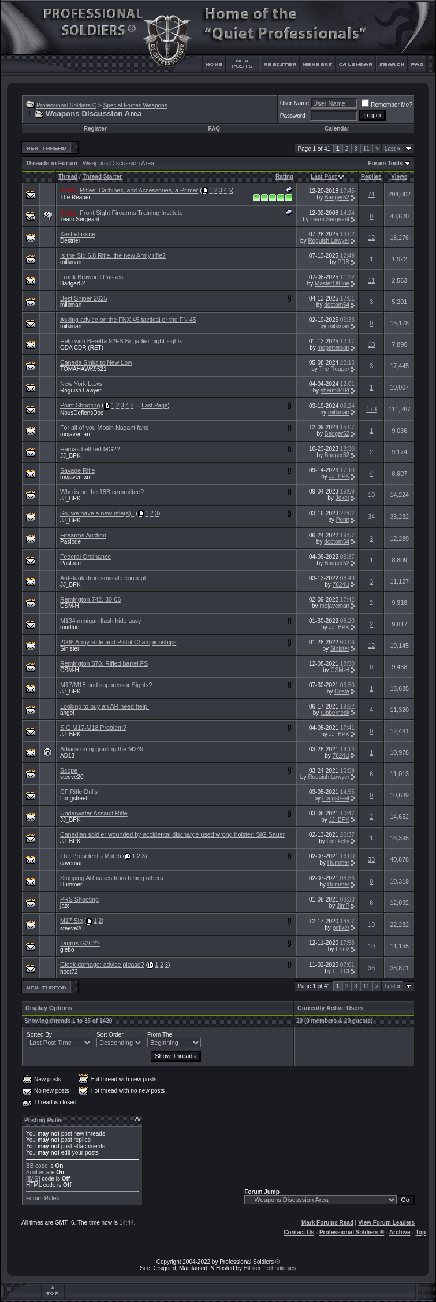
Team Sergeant (79, 219)
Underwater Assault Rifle (94, 813)
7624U (341, 584)
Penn (342, 520)
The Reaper (75, 197)
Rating (284, 176)
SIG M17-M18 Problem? (93, 727)
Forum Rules (42, 1198)
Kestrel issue (77, 234)
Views (399, 176)
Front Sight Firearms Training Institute (131, 212)
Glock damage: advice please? (102, 964)
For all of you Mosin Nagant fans (104, 427)
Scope (68, 770)
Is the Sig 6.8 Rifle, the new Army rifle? (113, 255)
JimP (343, 906)
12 (371, 237)
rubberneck (335, 713)
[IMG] (33, 1178)
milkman (70, 262)
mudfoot (70, 627)
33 (371, 859)
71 (371, 194)
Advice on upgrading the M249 (102, 748)
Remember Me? (387, 105)
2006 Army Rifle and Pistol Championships (118, 642)
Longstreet (73, 798)
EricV (342, 949)
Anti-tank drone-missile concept (103, 577)
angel (67, 713)
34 (371, 516)
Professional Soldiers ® (66, 105)
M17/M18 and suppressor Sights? (106, 684)
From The (159, 1035)
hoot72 (69, 972)
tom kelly (338, 841)
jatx (64, 906)
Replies (371, 176)
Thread (67, 176)
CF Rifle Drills (79, 791)
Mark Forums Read (327, 1222)
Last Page (154, 405)
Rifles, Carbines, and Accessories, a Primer (139, 190)
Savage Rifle (77, 470)
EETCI (341, 971)
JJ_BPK (70, 455)
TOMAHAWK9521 (83, 369)
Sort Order (110, 1035)
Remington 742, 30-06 (90, 599)
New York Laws (81, 383)
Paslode (70, 542)
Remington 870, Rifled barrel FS (104, 663)
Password (292, 116)
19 (371, 924)
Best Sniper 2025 (83, 298)
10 (371, 344)
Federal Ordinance (85, 556)
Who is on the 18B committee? (102, 491)
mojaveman (75, 434)
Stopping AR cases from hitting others (111, 877)
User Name (295, 103)
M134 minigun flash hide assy (100, 620)
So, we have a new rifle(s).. (97, 513)
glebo (67, 950)
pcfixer (341, 928)
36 (371, 968)
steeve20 (72, 777)
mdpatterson (334, 347)
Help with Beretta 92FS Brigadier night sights (121, 340)
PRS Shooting (79, 899)
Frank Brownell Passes (91, 276)
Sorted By (39, 1035)
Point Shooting (80, 405)
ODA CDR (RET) (81, 347)
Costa (341, 691)
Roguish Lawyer (328, 241)
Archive (400, 1232)
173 (371, 409)
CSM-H (69, 606)
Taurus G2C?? (80, 943)
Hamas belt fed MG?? (90, 449)
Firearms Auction (83, 535)
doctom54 (336, 305)
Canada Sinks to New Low (96, 362)
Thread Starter (102, 176)
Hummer (338, 862)
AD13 (67, 755)
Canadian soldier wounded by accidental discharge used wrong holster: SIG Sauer (172, 834)
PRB (344, 262)
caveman (72, 863)
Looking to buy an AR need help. (104, 706)
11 (366, 149)
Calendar (337, 128)
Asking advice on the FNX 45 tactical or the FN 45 (128, 319)
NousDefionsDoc (81, 413)
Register (95, 128)
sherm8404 (335, 390)
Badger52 (337, 197)
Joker (342, 498)
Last (392, 149)
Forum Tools (385, 163)
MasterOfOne (332, 283)
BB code (37, 1166)
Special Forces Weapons (135, 105)
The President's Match (90, 855)
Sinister (69, 649)
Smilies (35, 1172)
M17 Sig (71, 920)
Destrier (70, 241)
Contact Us (299, 1232)
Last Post (324, 176)
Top (420, 1232)
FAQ (214, 128)
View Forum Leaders (386, 1222)
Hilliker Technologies (270, 1268)
